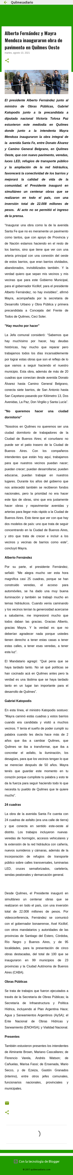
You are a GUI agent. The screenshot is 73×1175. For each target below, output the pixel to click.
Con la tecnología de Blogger (36, 1161)
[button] (7, 61)
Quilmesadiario (22, 2)
